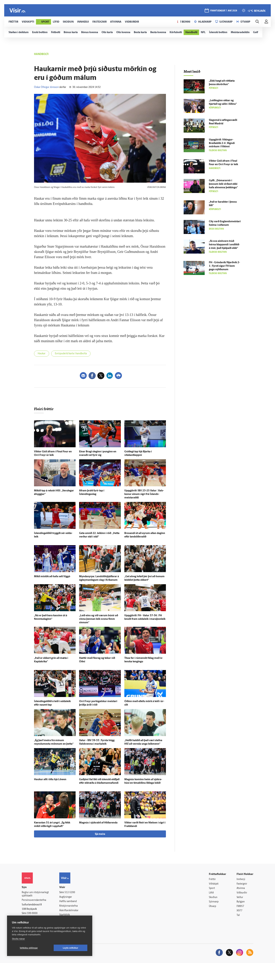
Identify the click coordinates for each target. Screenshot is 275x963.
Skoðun (213, 897)
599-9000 (32, 913)
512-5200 (70, 892)
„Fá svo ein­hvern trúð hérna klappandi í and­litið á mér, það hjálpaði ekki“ (224, 245)
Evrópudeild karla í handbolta (71, 353)
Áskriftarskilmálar (68, 910)
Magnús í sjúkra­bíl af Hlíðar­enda (98, 823)
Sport (212, 888)
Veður (240, 897)
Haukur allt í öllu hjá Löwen (50, 779)
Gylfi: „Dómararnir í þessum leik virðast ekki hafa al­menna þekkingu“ (223, 184)
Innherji (241, 879)
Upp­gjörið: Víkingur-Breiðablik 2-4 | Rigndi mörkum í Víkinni (222, 143)
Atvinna (241, 888)
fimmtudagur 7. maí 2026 (223, 10)
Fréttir (212, 879)
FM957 (240, 906)
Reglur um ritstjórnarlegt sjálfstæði (35, 894)
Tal (238, 915)
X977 (239, 910)
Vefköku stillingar (29, 948)
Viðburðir (242, 893)
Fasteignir (242, 884)
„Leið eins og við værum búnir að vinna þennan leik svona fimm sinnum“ (98, 619)
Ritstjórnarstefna (68, 906)
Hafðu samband (68, 901)
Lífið (211, 893)
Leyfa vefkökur (70, 948)
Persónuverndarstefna (34, 900)
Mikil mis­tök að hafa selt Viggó (52, 576)
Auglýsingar (65, 897)
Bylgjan (241, 901)
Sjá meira (100, 834)
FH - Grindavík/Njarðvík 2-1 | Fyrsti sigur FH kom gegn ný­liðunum (224, 266)
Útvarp (212, 906)
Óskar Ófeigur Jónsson (46, 87)
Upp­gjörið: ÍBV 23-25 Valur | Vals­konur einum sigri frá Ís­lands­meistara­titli (144, 494)
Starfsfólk (64, 915)
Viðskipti (214, 884)
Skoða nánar (18, 938)
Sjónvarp (214, 901)
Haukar (41, 353)
